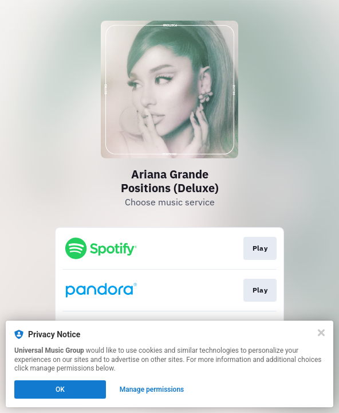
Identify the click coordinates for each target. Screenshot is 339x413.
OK (60, 389)
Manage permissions (152, 389)
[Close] (321, 333)
